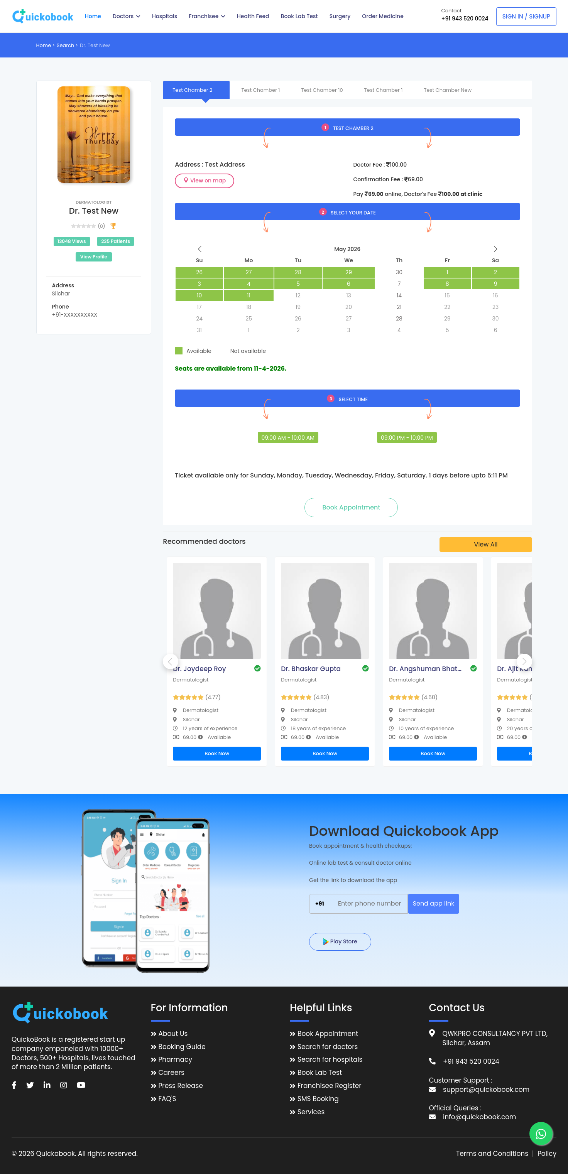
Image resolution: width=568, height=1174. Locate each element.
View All (486, 544)
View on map (204, 180)
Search (65, 45)
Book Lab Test (299, 16)
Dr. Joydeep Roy (199, 669)
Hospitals (164, 16)
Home (93, 16)
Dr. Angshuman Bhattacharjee (425, 669)
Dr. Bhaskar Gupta (311, 669)
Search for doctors (328, 1046)
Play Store (340, 941)
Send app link (434, 903)
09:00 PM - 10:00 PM (407, 438)
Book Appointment (328, 1033)
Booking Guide (182, 1046)
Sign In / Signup (526, 16)
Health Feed (253, 16)
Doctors (126, 16)
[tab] (196, 90)
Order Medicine (383, 16)
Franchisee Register (330, 1085)
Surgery (340, 16)
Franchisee (207, 16)
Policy (547, 1153)
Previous (170, 661)
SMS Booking (318, 1099)
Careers (171, 1072)
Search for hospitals (330, 1059)
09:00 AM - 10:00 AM (288, 438)
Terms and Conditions (492, 1153)
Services (311, 1112)
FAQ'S (167, 1099)
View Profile (93, 256)
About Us (173, 1033)
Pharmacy (175, 1059)
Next (524, 661)
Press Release (181, 1085)
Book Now (217, 753)
